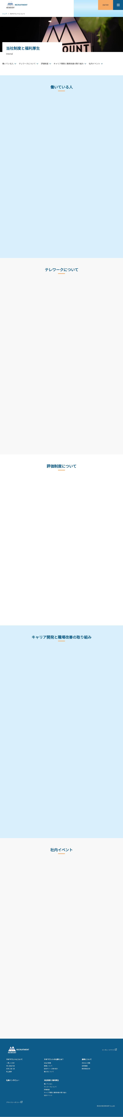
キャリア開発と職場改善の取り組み (69, 63)
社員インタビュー (12, 1080)
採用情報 (84, 1066)
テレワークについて (27, 63)
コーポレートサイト (108, 1050)
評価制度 (44, 63)
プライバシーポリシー (13, 1102)
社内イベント (94, 63)
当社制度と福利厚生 (51, 1080)
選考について (87, 1059)
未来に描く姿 (10, 1069)
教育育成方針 (86, 1069)
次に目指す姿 (10, 1066)
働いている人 (8, 63)
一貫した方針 (10, 1063)
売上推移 (9, 1072)
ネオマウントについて (14, 1059)
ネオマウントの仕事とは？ (54, 1059)
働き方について (49, 1072)
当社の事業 (47, 1063)
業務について (48, 1066)
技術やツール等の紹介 (51, 1069)
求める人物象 (86, 1063)
